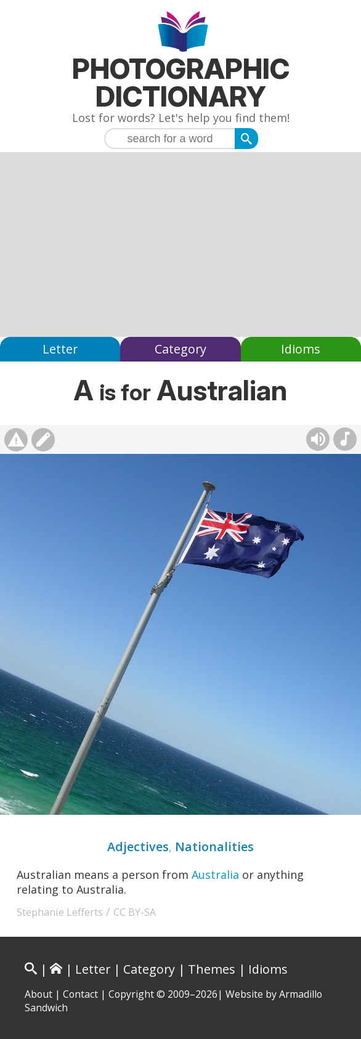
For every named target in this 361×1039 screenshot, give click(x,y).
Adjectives (138, 846)
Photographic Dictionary (181, 82)
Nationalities (214, 846)
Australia (215, 874)
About (38, 994)
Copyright (131, 994)
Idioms (300, 349)
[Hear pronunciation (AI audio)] (318, 439)
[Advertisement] (180, 244)
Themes (211, 969)
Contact (80, 994)
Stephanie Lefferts (60, 912)
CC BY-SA (134, 912)
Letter (60, 349)
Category (180, 349)
